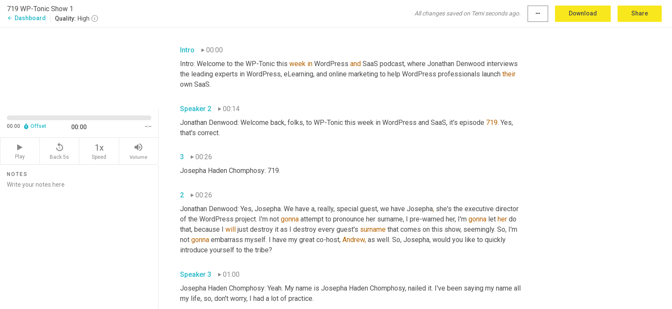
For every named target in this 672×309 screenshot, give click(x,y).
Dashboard (26, 18)
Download (583, 13)
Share (639, 13)
